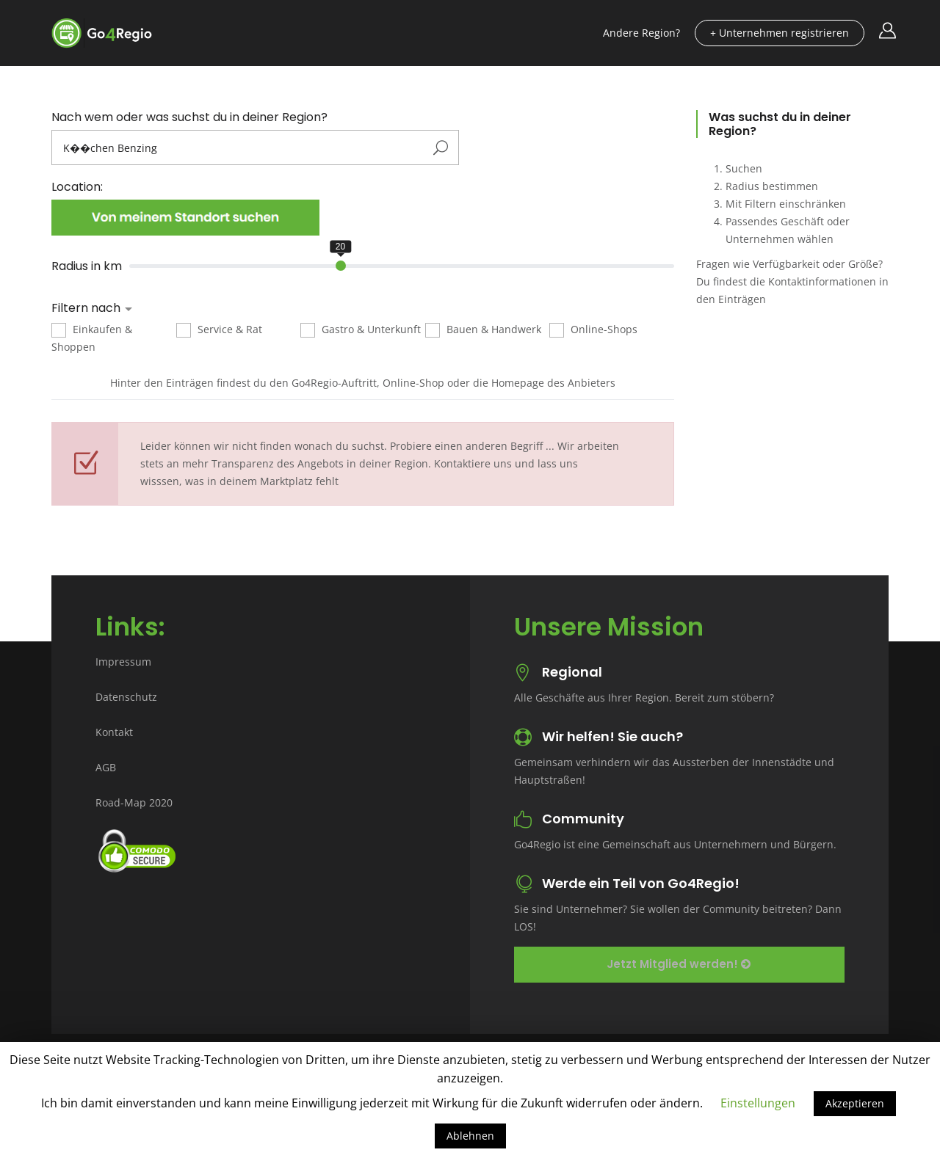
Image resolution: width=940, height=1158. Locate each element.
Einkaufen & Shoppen (91, 338)
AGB (105, 767)
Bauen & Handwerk (483, 330)
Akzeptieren (854, 1103)
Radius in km (86, 266)
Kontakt (114, 732)
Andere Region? (641, 33)
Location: (77, 187)
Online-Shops (593, 330)
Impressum (123, 662)
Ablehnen (470, 1136)
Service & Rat (219, 330)
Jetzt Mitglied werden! (679, 964)
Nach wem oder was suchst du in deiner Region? (189, 117)
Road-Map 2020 (134, 802)
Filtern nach (87, 308)
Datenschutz (126, 697)
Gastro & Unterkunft (360, 330)
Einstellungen (757, 1103)
